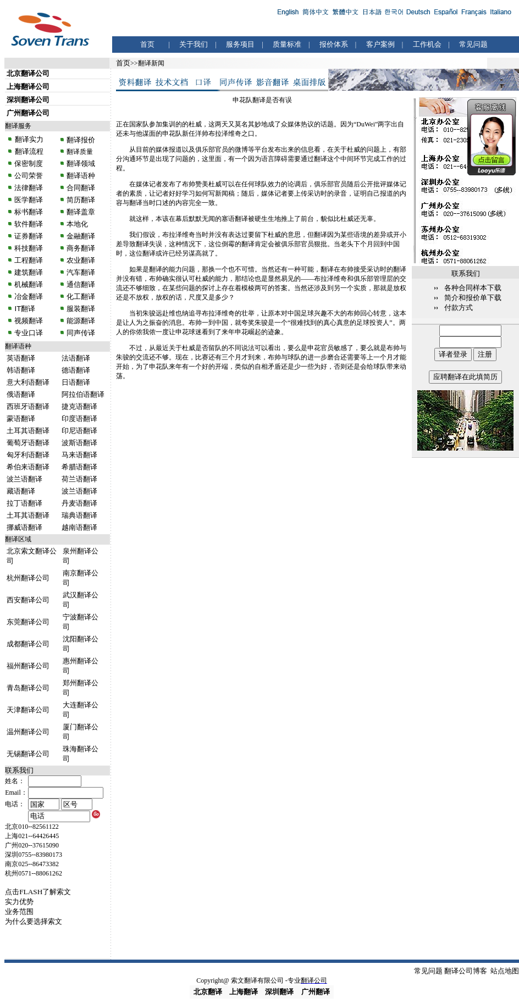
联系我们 (19, 770)
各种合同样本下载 (472, 288)
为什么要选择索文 (33, 921)
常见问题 (473, 44)
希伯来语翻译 (28, 467)
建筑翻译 (28, 272)
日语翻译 (76, 382)
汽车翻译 (80, 272)
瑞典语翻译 (79, 515)
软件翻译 (28, 224)
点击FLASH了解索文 (38, 892)
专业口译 (28, 333)
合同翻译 (80, 188)
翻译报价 (81, 140)
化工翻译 (80, 296)
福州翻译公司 (28, 666)
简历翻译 (81, 200)
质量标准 (287, 44)
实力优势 (19, 901)
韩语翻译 (21, 370)
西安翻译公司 (28, 600)
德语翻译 (76, 370)
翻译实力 (28, 139)
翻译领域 (81, 163)
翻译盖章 (81, 212)
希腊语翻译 (79, 467)
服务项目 (240, 44)
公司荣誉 (28, 175)
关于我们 (193, 44)
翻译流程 (28, 151)
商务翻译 (80, 248)
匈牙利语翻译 (28, 455)
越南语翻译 (79, 527)
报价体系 (333, 44)
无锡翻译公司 (28, 754)
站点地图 (504, 971)
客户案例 (380, 44)
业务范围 (19, 911)
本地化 (77, 224)
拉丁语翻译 (24, 503)
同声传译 (80, 333)
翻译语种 (81, 175)
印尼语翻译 (79, 430)
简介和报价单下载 (472, 297)
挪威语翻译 (24, 527)
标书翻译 (28, 212)
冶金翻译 (28, 296)
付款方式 (458, 307)
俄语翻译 (21, 394)
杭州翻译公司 (28, 578)
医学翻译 (28, 200)
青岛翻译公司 (28, 688)
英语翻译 (21, 358)
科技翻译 (28, 248)
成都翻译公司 (28, 644)
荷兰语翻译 (79, 479)
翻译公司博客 (465, 971)
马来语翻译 (79, 455)
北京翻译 (208, 992)
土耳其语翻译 (28, 430)
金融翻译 (80, 236)
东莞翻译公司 (28, 622)
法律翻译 (28, 188)
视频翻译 (28, 321)
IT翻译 (24, 308)
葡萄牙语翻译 (28, 443)
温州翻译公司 (28, 732)
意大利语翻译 (28, 382)
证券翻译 (28, 236)
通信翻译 (80, 284)
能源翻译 (80, 321)
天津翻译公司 (28, 710)
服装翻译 (80, 308)
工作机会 (427, 44)
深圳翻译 (279, 992)
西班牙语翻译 (28, 406)
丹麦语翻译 (79, 503)
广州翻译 (315, 992)
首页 (147, 44)
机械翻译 (28, 284)
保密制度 (28, 163)
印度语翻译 (79, 418)
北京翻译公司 (28, 73)
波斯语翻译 (79, 443)
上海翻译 (243, 992)
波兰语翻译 (24, 479)
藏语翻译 (21, 491)
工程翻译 (28, 260)
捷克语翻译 (79, 406)
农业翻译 (80, 260)
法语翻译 (76, 358)
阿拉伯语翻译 (83, 394)
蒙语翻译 (21, 418)
